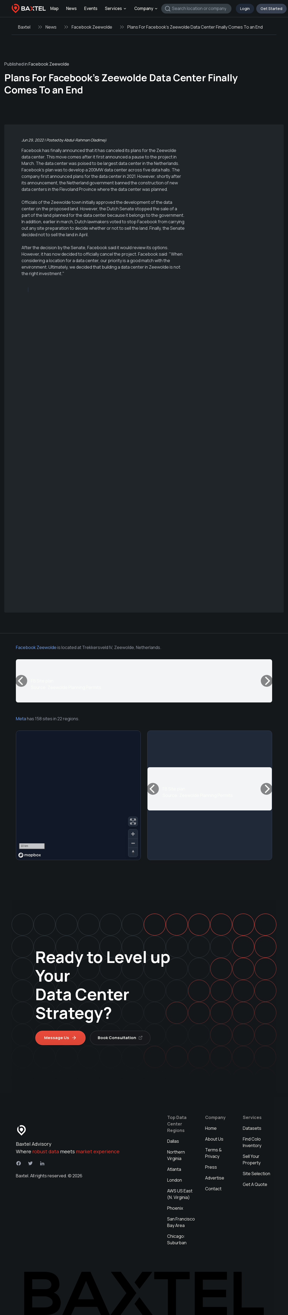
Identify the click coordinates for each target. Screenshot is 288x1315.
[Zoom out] (133, 843)
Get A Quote (255, 1184)
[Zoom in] (133, 834)
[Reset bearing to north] (133, 852)
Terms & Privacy (213, 1153)
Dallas (173, 1141)
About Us (214, 1139)
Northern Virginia (176, 1155)
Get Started (271, 8)
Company (146, 8)
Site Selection (256, 1174)
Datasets (252, 1128)
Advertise (214, 1178)
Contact (213, 1189)
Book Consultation (120, 1037)
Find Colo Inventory (252, 1142)
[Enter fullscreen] (133, 821)
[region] (78, 795)
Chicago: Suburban (177, 1239)
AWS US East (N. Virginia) (179, 1194)
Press (211, 1167)
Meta (21, 719)
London (174, 1180)
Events (90, 8)
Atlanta (174, 1169)
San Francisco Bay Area (181, 1222)
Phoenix (175, 1208)
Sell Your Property (252, 1159)
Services (116, 8)
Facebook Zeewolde (92, 27)
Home (211, 1128)
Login (245, 8)
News (71, 8)
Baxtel (24, 27)
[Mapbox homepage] (29, 855)
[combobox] (196, 8)
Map (54, 8)
